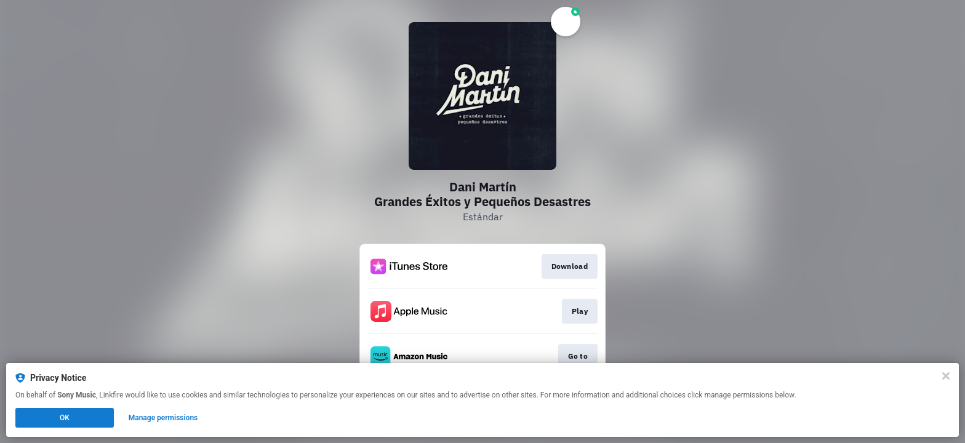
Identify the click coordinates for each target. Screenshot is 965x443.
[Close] (946, 376)
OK (65, 417)
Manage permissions (163, 417)
